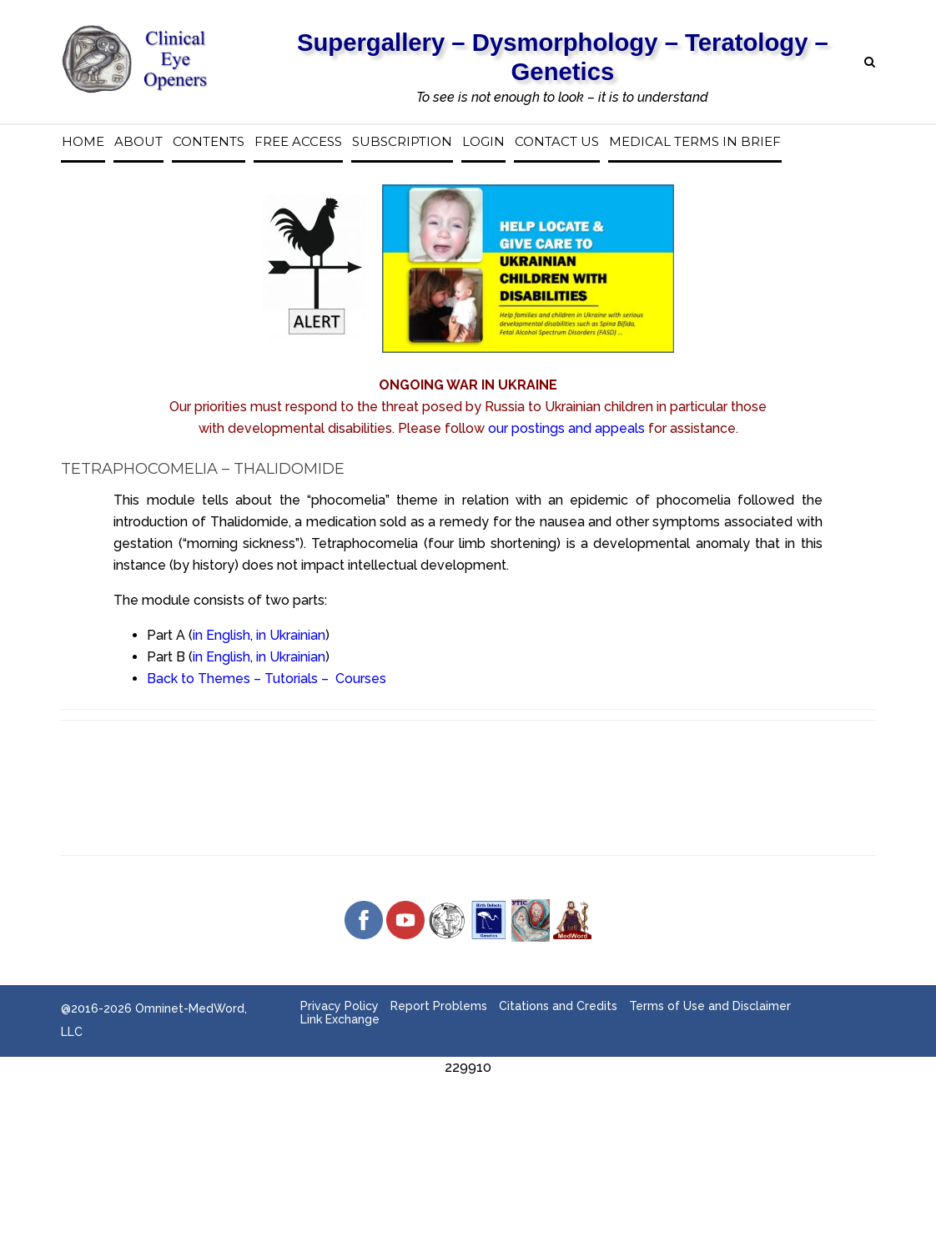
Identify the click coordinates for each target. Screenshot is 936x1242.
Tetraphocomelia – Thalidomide (203, 469)
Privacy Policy (339, 1006)
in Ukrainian (290, 635)
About (138, 141)
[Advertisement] (468, 1116)
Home (83, 141)
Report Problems (438, 1006)
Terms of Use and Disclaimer (710, 1006)
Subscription (402, 141)
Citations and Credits (558, 1006)
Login (483, 141)
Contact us (557, 141)
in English (221, 635)
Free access (298, 141)
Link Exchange (340, 1019)
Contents (208, 141)
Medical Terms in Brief (695, 141)
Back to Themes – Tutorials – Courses (266, 678)
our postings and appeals (566, 428)
